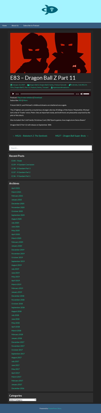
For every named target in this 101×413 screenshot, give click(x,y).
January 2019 (16, 292)
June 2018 (15, 319)
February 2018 (17, 334)
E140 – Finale (16, 161)
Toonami (45, 87)
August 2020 (16, 219)
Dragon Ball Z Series (47, 85)
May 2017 (15, 369)
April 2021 (15, 188)
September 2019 (18, 261)
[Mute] (81, 94)
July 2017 (15, 361)
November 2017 (17, 346)
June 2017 (15, 365)
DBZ (83, 85)
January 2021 (16, 200)
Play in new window (25, 97)
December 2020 (17, 203)
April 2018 (15, 327)
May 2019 (15, 277)
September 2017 (18, 354)
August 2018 (16, 311)
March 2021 (16, 192)
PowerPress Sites (54, 408)
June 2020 (15, 226)
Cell (79, 85)
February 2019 (17, 288)
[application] (50, 94)
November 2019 (17, 253)
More (25, 100)
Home (4, 25)
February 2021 (17, 196)
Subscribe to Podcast (31, 25)
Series (39, 87)
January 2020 (16, 246)
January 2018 (16, 338)
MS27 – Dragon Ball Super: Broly (72, 135)
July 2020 (15, 223)
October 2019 (17, 257)
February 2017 (17, 380)
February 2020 (17, 242)
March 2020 (16, 238)
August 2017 (16, 357)
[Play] (13, 94)
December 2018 (17, 296)
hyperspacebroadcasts (61, 87)
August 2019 (16, 265)
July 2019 (15, 269)
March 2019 (16, 284)
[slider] (47, 93)
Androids (74, 85)
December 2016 (17, 388)
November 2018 (17, 300)
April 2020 (15, 234)
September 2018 (18, 307)
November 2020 (17, 207)
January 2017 (16, 384)
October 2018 (17, 303)
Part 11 (27, 87)
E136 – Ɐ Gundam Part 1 (20, 176)
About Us (15, 25)
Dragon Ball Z (34, 85)
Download (38, 97)
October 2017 (17, 350)
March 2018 (16, 330)
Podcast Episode (60, 85)
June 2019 (15, 273)
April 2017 (15, 373)
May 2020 (15, 230)
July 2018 (15, 315)
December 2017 (17, 342)
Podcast (33, 87)
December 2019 (17, 250)
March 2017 (16, 377)
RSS (20, 100)
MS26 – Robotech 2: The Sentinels (29, 135)
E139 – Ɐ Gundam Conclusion (22, 164)
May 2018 (15, 323)
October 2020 (17, 211)
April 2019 (15, 280)
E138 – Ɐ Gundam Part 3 (20, 168)
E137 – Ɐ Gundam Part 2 (20, 172)
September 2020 (18, 215)
